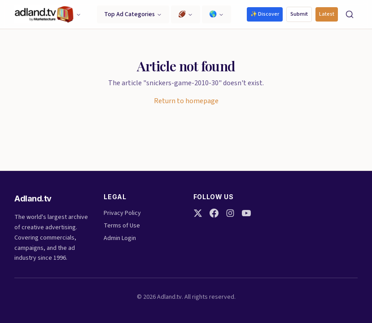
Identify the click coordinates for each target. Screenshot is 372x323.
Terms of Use (122, 225)
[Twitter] (197, 213)
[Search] (349, 14)
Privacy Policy (122, 213)
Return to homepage (186, 101)
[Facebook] (214, 213)
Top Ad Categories (133, 14)
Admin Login (120, 238)
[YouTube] (246, 213)
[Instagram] (230, 213)
